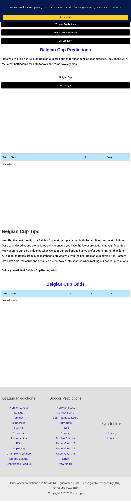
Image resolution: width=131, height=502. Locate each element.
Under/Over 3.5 (65, 454)
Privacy (112, 433)
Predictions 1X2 (65, 408)
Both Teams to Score (65, 418)
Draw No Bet (65, 464)
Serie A (18, 418)
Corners (65, 433)
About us (112, 439)
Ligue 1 (18, 428)
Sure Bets (66, 423)
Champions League (19, 454)
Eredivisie (19, 433)
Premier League (19, 408)
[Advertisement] (65, 122)
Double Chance (65, 439)
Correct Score (65, 413)
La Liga (18, 413)
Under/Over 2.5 (65, 449)
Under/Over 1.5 (65, 444)
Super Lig (19, 449)
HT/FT (65, 428)
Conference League (19, 464)
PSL (18, 444)
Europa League (18, 459)
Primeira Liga (19, 439)
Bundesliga (19, 423)
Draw (65, 459)
